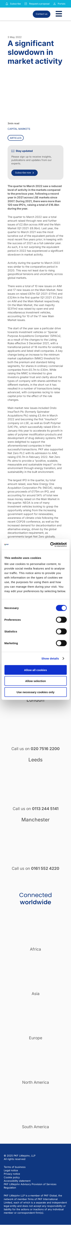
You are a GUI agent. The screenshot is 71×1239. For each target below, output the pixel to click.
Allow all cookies (35, 669)
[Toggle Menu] (58, 14)
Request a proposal (39, 3)
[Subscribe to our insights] (7, 3)
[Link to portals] (54, 4)
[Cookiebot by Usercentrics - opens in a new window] (50, 544)
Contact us (41, 13)
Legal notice (11, 1170)
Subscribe (15, 3)
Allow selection (35, 681)
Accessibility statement (17, 1180)
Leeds (35, 760)
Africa (35, 949)
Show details (50, 658)
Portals (61, 3)
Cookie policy (12, 1177)
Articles (15, 137)
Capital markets (19, 128)
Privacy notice (12, 1173)
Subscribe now (24, 172)
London (35, 700)
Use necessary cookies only (35, 692)
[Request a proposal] (26, 3)
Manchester (35, 820)
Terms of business (15, 1166)
